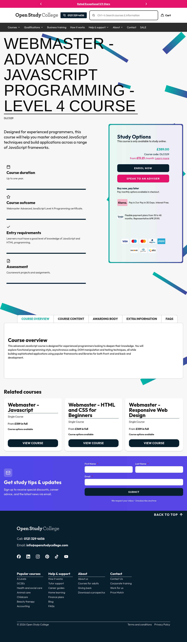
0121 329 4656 (34, 539)
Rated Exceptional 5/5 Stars (93, 4)
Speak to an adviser (143, 178)
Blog (51, 601)
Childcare (22, 597)
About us (83, 578)
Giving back (84, 588)
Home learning (56, 592)
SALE (143, 27)
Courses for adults (88, 583)
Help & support (99, 27)
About (118, 27)
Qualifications (33, 27)
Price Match (117, 592)
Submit (133, 492)
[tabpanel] (93, 351)
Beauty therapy (26, 601)
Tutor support (56, 583)
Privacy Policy (162, 624)
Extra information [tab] (142, 319)
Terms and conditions (139, 624)
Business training (56, 27)
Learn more (162, 158)
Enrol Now (143, 168)
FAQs (51, 606)
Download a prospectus (91, 592)
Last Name (142, 464)
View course (33, 443)
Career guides (56, 588)
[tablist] (93, 319)
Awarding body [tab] (105, 319)
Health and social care (29, 588)
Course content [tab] (71, 319)
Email (89, 476)
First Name (91, 464)
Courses (14, 27)
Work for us (116, 588)
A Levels (21, 578)
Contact (131, 27)
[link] (33, 424)
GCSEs (21, 583)
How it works (77, 27)
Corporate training (121, 583)
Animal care (24, 592)
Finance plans (56, 597)
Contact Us (116, 578)
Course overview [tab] (35, 319)
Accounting (23, 606)
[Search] (125, 15)
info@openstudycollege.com (47, 545)
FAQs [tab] (169, 319)
